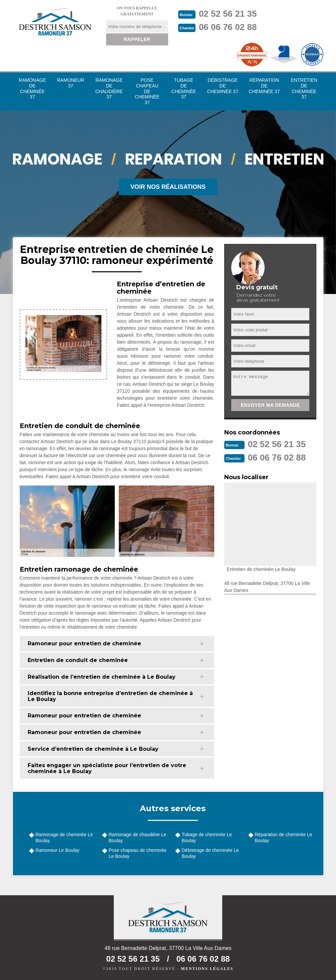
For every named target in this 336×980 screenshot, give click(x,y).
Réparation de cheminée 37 (264, 85)
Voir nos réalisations (168, 187)
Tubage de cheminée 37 (183, 88)
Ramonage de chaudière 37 (109, 88)
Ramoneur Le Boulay (58, 850)
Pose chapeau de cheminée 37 (147, 91)
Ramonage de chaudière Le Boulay (137, 837)
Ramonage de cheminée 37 (32, 88)
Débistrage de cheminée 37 (222, 85)
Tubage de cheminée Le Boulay (207, 837)
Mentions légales (207, 968)
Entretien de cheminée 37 (304, 88)
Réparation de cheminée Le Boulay (283, 837)
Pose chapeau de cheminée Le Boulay (138, 853)
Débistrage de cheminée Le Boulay (210, 853)
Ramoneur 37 (70, 82)
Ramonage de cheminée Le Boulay (64, 837)
